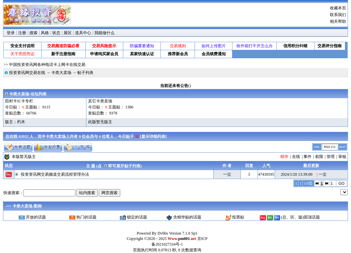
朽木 (21, 121)
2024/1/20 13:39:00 (296, 174)
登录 (11, 32)
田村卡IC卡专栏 (19, 101)
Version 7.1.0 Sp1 (183, 233)
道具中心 (83, 32)
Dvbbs (162, 233)
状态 (56, 32)
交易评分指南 (330, 46)
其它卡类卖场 (100, 101)
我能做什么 (104, 32)
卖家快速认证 (142, 54)
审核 (342, 156)
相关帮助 (338, 21)
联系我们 (338, 14)
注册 (22, 32)
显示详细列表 (153, 136)
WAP (342, 147)
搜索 (33, 32)
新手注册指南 (63, 54)
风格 (45, 32)
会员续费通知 (214, 54)
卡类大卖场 (61, 72)
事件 (307, 156)
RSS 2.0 (329, 147)
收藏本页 (338, 8)
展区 (68, 32)
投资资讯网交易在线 (27, 72)
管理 (331, 156)
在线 (296, 156)
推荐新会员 (178, 54)
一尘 (227, 174)
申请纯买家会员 (104, 54)
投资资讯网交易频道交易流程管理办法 (55, 174)
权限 (319, 156)
